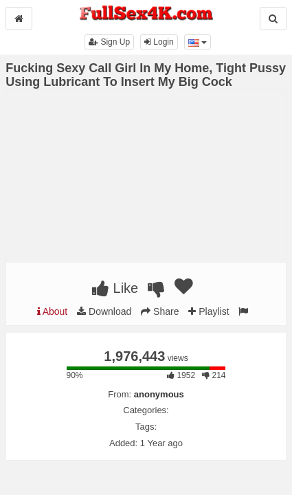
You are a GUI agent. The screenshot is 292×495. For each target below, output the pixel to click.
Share (160, 311)
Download (104, 311)
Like (115, 288)
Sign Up (109, 42)
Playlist (208, 311)
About (52, 311)
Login (159, 42)
